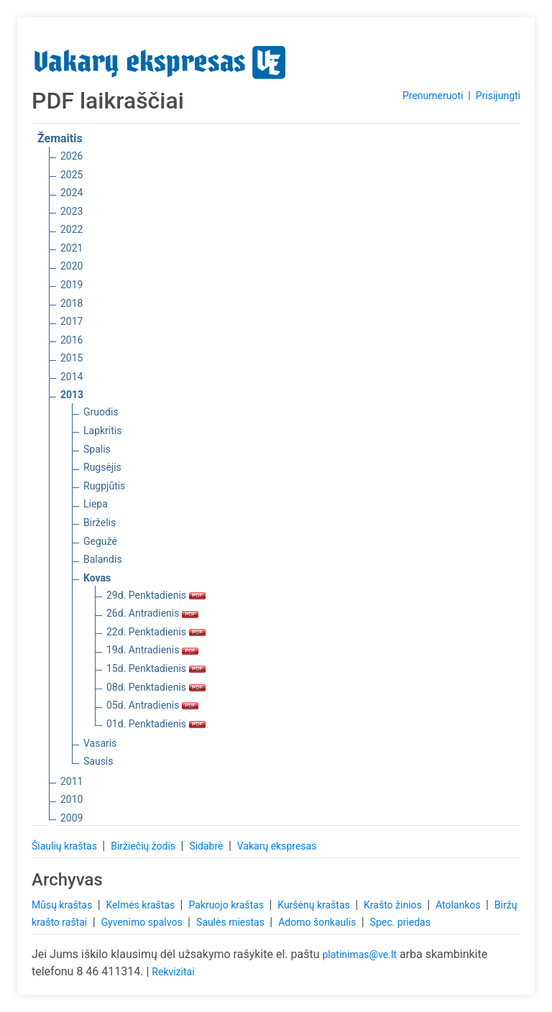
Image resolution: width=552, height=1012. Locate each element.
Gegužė (100, 541)
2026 (71, 156)
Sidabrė (207, 846)
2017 (71, 321)
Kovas (97, 578)
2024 (71, 192)
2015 (71, 358)
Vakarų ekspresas (277, 846)
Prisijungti (498, 95)
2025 (71, 174)
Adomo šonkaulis (318, 922)
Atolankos (459, 905)
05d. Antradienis (152, 705)
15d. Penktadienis (156, 668)
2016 (71, 340)
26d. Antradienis (152, 613)
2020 (71, 266)
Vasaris (99, 743)
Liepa (95, 504)
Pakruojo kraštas (227, 905)
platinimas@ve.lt (359, 954)
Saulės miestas (231, 922)
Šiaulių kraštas (65, 846)
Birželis (99, 522)
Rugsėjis (102, 467)
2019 (71, 284)
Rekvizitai (173, 972)
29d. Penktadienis (156, 595)
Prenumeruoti (432, 95)
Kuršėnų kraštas (314, 905)
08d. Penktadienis (156, 687)
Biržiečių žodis (144, 846)
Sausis (98, 761)
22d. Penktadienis (156, 632)
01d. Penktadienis (156, 724)
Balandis (102, 559)
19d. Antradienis (152, 650)
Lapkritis (102, 430)
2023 (71, 211)
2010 (71, 799)
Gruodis (101, 412)
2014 (71, 376)
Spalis (97, 449)
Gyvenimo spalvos (143, 922)
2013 (71, 394)
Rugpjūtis (104, 486)
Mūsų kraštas (63, 905)
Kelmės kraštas (141, 905)
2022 (71, 229)
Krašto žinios (394, 905)
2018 (71, 303)
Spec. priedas (400, 922)
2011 (71, 781)
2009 (71, 818)
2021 (71, 248)
